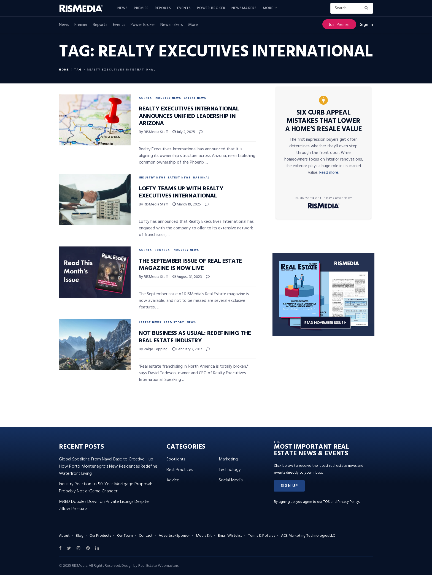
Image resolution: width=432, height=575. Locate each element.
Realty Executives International (121, 69)
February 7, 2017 (187, 349)
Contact (146, 536)
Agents (145, 98)
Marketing (228, 459)
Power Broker (211, 8)
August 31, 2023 (187, 277)
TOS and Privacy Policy (341, 502)
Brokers (162, 250)
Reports (163, 8)
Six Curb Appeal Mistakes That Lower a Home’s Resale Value (323, 121)
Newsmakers (244, 8)
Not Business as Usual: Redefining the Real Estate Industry (195, 337)
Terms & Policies (261, 536)
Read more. (329, 172)
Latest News (195, 98)
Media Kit (204, 536)
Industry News (168, 98)
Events (184, 8)
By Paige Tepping (153, 349)
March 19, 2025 (186, 204)
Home (64, 69)
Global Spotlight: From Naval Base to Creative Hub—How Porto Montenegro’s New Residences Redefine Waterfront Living (108, 466)
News (122, 8)
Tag (78, 69)
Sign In (366, 24)
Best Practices (179, 469)
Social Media (231, 480)
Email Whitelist (230, 536)
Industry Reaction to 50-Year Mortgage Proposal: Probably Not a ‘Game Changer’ (105, 488)
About (64, 536)
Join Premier (339, 24)
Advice (172, 480)
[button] (289, 486)
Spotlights (175, 459)
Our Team (125, 536)
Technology (230, 469)
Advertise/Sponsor (174, 536)
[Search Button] (367, 8)
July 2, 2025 (183, 132)
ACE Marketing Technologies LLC (308, 536)
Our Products (100, 536)
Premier (141, 8)
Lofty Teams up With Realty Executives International (181, 192)
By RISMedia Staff (153, 132)
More (268, 8)
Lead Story (174, 322)
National (201, 177)
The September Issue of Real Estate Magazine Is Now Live (190, 264)
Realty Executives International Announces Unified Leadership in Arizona (189, 116)
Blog (79, 536)
